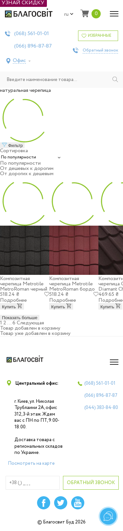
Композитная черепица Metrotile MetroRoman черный (23, 284)
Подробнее (13, 300)
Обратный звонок (100, 50)
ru (68, 14)
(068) (31, 33)
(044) (101, 407)
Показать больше (19, 317)
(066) (33, 46)
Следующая (30, 323)
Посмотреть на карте (31, 463)
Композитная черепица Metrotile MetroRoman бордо (72, 284)
